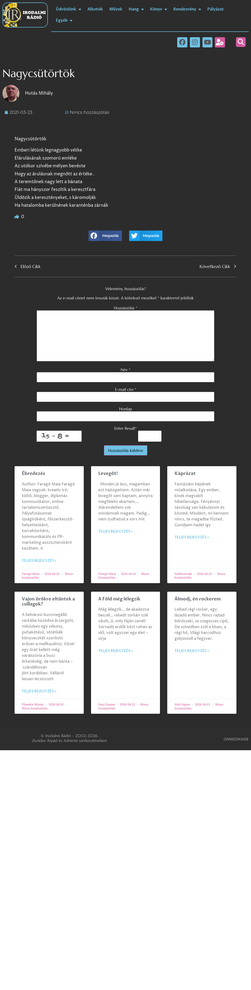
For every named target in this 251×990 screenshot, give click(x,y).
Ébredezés (33, 474)
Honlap (125, 409)
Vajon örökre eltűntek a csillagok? (48, 601)
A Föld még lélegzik (119, 599)
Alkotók (95, 9)
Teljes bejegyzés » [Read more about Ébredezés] (39, 560)
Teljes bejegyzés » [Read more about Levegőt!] (115, 531)
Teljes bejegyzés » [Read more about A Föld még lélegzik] (115, 651)
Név (125, 370)
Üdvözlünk (68, 9)
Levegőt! (108, 474)
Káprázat (185, 474)
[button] (241, 42)
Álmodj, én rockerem (198, 599)
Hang (136, 9)
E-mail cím (125, 389)
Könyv (158, 9)
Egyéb (64, 20)
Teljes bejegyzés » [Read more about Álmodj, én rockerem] (192, 651)
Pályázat (215, 9)
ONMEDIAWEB (236, 739)
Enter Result (125, 428)
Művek (115, 9)
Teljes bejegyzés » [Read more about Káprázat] (192, 537)
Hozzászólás (125, 308)
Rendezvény (187, 9)
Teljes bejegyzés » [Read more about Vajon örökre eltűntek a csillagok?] (39, 691)
